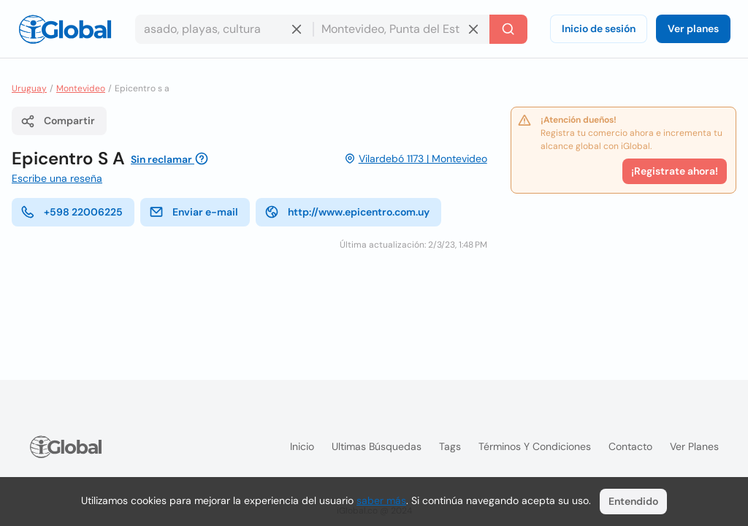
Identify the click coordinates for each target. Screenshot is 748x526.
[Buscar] (508, 29)
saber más (381, 500)
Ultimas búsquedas (376, 446)
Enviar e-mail (193, 212)
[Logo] (65, 29)
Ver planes (693, 28)
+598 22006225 (71, 212)
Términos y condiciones (534, 446)
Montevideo (80, 88)
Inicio (302, 446)
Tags (450, 446)
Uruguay (29, 88)
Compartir (57, 121)
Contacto (630, 446)
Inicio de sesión (599, 28)
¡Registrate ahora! (674, 171)
